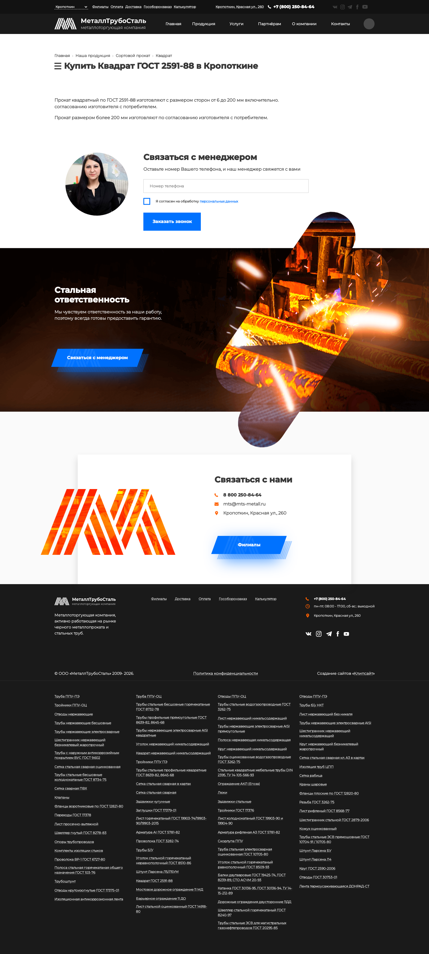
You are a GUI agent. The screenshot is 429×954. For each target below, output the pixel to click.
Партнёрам (269, 23)
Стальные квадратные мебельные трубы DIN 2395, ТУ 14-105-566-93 (255, 772)
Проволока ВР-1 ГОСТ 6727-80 (79, 859)
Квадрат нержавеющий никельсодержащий (173, 753)
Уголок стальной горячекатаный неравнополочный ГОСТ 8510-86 (163, 860)
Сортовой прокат (133, 55)
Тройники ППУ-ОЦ (70, 705)
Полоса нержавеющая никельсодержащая (254, 740)
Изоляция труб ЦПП (316, 767)
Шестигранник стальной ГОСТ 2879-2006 (334, 820)
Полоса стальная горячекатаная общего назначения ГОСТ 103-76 (88, 870)
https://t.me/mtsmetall (349, 7)
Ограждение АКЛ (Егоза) (239, 784)
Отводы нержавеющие (73, 714)
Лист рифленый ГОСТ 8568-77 (324, 811)
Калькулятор (185, 7)
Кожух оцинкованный (318, 829)
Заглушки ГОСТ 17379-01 (156, 810)
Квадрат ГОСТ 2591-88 (154, 881)
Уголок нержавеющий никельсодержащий (172, 744)
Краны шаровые (313, 784)
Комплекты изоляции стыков (78, 851)
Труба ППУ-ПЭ (66, 696)
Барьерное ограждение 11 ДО (161, 898)
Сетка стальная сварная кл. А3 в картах (331, 758)
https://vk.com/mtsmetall (335, 7)
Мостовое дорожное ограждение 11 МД (169, 889)
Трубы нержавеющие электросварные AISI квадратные (172, 732)
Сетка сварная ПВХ (70, 788)
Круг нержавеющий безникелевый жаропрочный (328, 746)
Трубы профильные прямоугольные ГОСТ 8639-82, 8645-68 (171, 719)
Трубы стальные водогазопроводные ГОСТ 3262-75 (254, 706)
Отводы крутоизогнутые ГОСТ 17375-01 (86, 890)
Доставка (133, 7)
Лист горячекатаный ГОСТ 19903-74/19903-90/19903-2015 (171, 820)
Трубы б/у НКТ (311, 705)
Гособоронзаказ (158, 7)
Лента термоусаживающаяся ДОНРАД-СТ (334, 886)
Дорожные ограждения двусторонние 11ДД (254, 902)
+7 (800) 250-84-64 (293, 7)
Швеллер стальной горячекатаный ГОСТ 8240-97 (252, 912)
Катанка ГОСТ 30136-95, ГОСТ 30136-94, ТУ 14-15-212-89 (255, 890)
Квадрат (164, 55)
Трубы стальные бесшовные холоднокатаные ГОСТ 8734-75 (80, 777)
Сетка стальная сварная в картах (163, 784)
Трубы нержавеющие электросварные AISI (335, 723)
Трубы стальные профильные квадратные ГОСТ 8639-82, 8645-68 (171, 772)
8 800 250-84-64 (242, 495)
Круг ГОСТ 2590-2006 (317, 868)
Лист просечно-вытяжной (76, 824)
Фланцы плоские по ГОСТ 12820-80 (329, 793)
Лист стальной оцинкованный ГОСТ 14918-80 (171, 908)
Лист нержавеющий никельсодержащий (252, 718)
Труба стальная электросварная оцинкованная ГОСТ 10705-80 (245, 851)
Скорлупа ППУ (230, 841)
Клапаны (61, 797)
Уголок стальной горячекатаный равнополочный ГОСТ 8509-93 (245, 864)
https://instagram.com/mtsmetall (342, 7)
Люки (222, 792)
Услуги (237, 23)
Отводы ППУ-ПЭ (313, 696)
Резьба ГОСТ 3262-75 (316, 802)
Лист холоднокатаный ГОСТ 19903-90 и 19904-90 (250, 820)
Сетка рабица (310, 775)
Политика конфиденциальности (225, 673)
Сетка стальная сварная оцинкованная (87, 767)
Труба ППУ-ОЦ (148, 696)
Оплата (117, 7)
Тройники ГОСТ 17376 (236, 810)
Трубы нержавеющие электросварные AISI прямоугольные (254, 728)
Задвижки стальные (234, 801)
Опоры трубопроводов (74, 842)
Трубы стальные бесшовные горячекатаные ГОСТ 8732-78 (173, 706)
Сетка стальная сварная (156, 792)
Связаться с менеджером (97, 357)
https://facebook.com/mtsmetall (357, 7)
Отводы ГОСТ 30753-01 (318, 877)
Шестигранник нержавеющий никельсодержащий (324, 733)
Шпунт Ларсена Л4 (315, 859)
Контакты (340, 23)
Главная (173, 23)
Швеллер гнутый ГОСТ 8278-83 (80, 833)
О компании (304, 23)
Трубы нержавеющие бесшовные (82, 723)
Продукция (203, 23)
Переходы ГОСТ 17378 (72, 815)
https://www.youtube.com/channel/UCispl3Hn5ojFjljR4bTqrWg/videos (365, 7)
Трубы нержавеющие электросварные (86, 732)
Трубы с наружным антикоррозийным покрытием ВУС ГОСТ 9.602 (86, 755)
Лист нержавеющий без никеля (325, 714)
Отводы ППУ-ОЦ (232, 696)
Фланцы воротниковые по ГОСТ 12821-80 (88, 806)
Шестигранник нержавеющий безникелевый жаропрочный (79, 742)
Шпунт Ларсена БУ (315, 851)
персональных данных (219, 201)
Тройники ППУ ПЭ (151, 762)
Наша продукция (93, 55)
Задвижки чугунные (153, 801)
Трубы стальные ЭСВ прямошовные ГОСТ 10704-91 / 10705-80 (334, 839)
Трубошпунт (65, 881)
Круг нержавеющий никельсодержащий (252, 749)
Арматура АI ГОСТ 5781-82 (158, 832)
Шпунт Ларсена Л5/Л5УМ (157, 872)
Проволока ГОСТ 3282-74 (157, 841)
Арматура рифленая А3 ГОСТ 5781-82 (249, 832)
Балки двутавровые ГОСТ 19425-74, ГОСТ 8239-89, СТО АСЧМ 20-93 (252, 877)
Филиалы (100, 7)
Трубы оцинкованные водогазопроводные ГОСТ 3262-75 (254, 759)
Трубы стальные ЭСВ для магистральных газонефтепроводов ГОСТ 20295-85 (252, 925)
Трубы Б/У (144, 850)
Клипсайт (363, 673)
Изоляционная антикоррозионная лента (88, 899)
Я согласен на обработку (197, 201)
